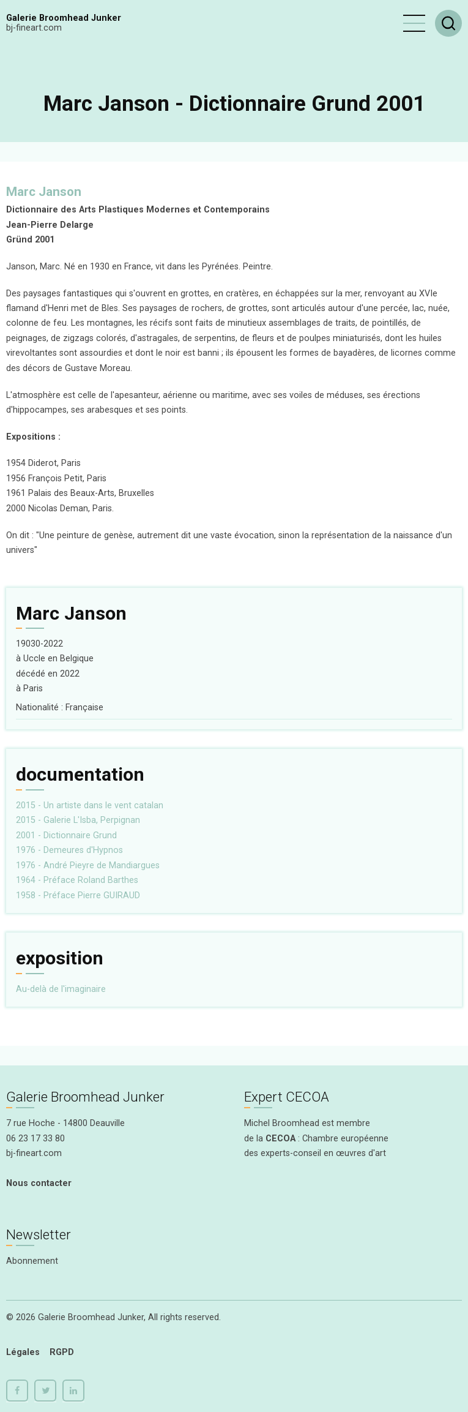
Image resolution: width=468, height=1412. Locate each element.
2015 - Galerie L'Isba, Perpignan (78, 820)
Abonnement (32, 1261)
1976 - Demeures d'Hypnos (69, 850)
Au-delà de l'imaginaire (61, 989)
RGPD (62, 1352)
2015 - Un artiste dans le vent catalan (89, 805)
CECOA (280, 1138)
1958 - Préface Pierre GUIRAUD (78, 895)
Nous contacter (39, 1183)
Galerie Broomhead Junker (63, 18)
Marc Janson (43, 191)
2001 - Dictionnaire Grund (66, 835)
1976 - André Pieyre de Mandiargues (88, 865)
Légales (23, 1352)
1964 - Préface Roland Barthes (77, 880)
